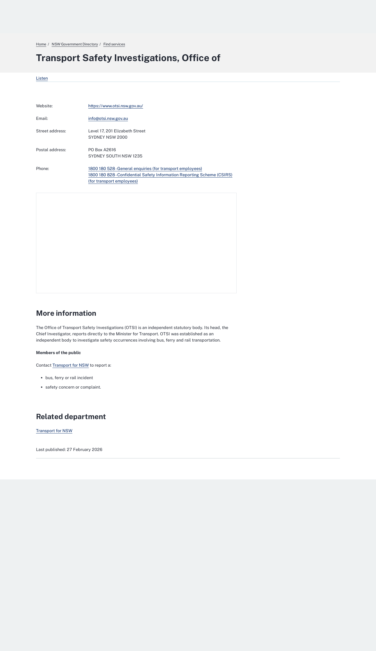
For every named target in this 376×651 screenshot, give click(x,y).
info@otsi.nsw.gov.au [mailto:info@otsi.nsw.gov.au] (108, 118)
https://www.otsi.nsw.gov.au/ (115, 105)
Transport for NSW (70, 365)
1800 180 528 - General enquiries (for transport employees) (145, 168)
